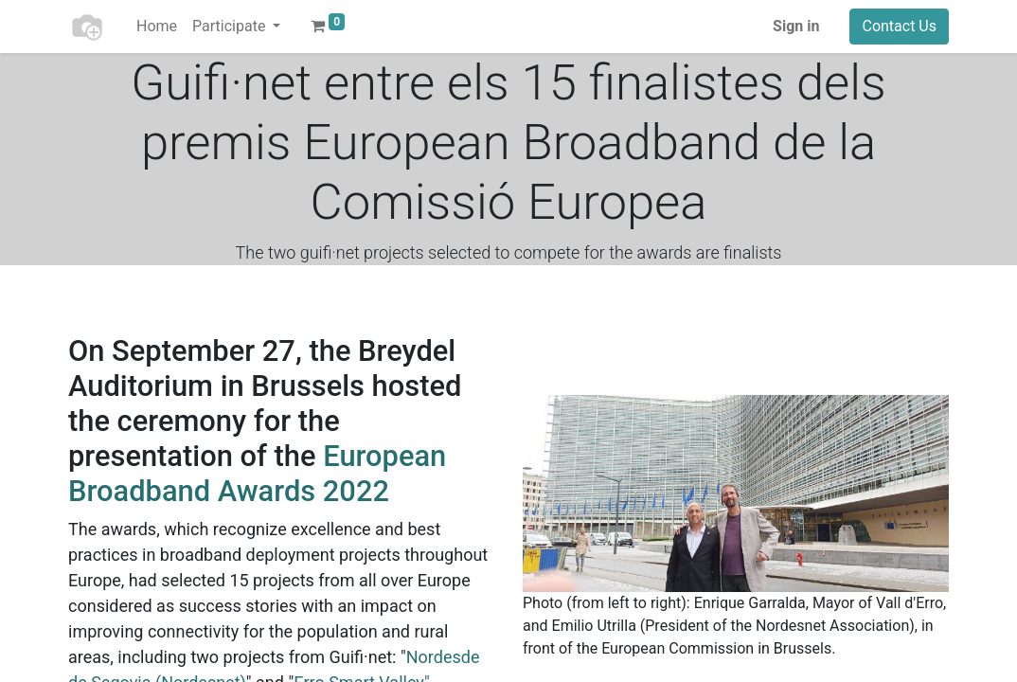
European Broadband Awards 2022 (257, 474)
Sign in (796, 26)
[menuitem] (157, 26)
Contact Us (899, 26)
